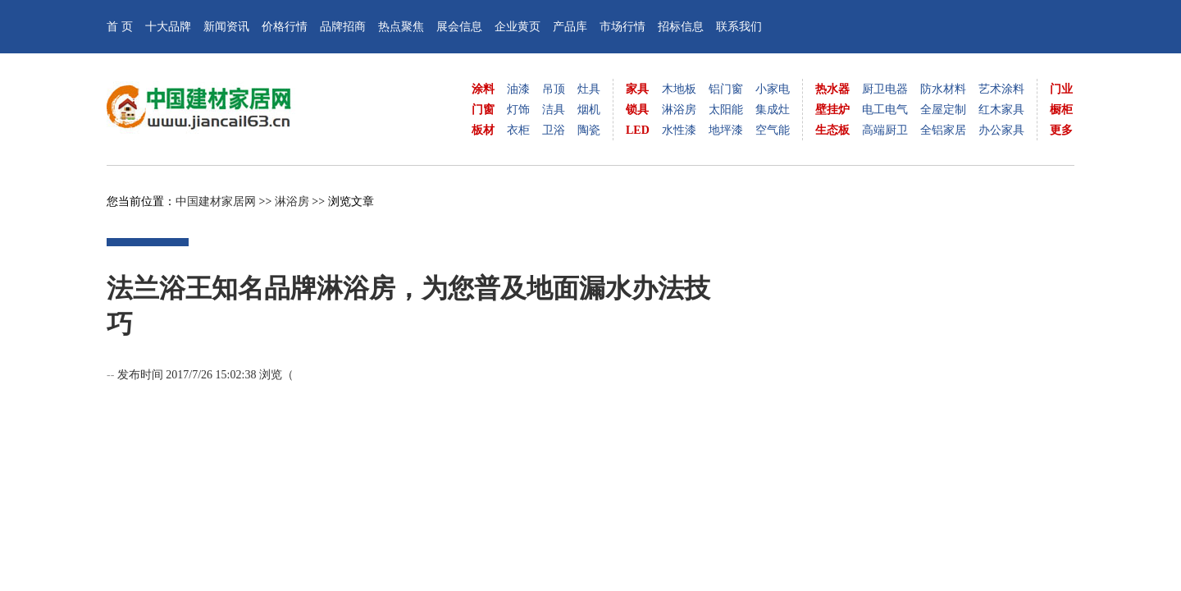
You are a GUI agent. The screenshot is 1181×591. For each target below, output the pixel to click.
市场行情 (622, 27)
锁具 (637, 109)
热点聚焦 (401, 27)
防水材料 (943, 89)
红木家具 (1001, 109)
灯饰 (518, 109)
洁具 (553, 109)
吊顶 (553, 89)
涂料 (483, 89)
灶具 (588, 89)
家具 (637, 89)
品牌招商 (343, 27)
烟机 (588, 109)
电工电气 (885, 109)
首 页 (120, 27)
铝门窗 (726, 89)
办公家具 (1001, 130)
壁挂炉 (832, 109)
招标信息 (681, 27)
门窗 (483, 109)
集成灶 (772, 109)
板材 (483, 130)
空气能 (772, 130)
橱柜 (1061, 109)
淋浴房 (679, 109)
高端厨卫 (885, 130)
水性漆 (679, 130)
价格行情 (285, 27)
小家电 (772, 89)
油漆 (518, 89)
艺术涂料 (1001, 89)
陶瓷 (588, 130)
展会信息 (459, 27)
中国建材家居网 (216, 201)
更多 (1061, 130)
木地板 (679, 89)
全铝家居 (943, 130)
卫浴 (553, 130)
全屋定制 (943, 109)
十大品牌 (168, 27)
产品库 (570, 27)
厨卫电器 (885, 89)
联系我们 (739, 27)
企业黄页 (517, 27)
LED (638, 130)
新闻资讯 (226, 27)
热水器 (832, 89)
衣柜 (518, 130)
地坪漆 (726, 130)
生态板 (832, 130)
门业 (1061, 89)
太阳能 (726, 109)
